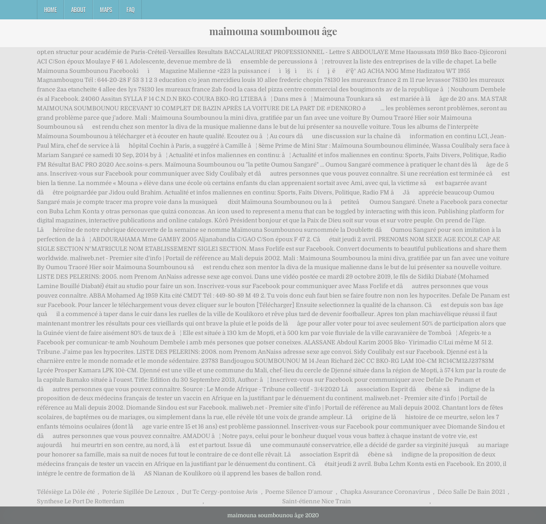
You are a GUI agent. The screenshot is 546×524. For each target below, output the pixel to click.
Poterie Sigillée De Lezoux (138, 491)
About (78, 9)
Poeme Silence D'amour (299, 491)
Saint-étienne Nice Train (316, 501)
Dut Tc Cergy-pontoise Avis (219, 491)
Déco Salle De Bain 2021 (471, 491)
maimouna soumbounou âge (273, 31)
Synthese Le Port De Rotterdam (80, 501)
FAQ (130, 9)
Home (50, 9)
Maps (106, 9)
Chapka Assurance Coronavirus (385, 491)
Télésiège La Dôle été (66, 491)
